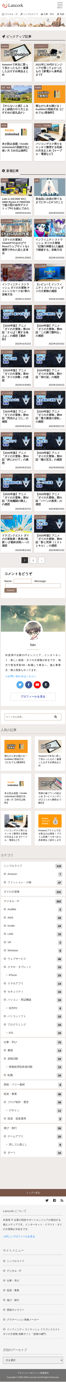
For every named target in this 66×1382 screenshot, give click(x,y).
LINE (35, 934)
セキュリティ (35, 991)
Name (8, 581)
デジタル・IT (11, 14)
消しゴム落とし (35, 1144)
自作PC (5, 180)
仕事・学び (49, 14)
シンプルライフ (30, 14)
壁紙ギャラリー (15, 1309)
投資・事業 (6, 88)
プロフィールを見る (33, 696)
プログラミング (35, 1024)
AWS (35, 917)
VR (35, 942)
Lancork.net (34, 1377)
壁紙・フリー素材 (33, 1084)
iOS (35, 1033)
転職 (37, 180)
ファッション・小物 (35, 882)
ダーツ (35, 1153)
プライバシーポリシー (28, 1373)
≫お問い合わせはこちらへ (20, 676)
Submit (10, 590)
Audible (38, 88)
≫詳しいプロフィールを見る (19, 1236)
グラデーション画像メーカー (23, 1319)
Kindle (4, 125)
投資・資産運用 (35, 1118)
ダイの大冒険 (7, 221)
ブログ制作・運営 (35, 1102)
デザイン (35, 1110)
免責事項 (44, 1373)
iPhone (35, 975)
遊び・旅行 (33, 1128)
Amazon (5, 46)
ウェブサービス (35, 959)
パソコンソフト (35, 1016)
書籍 (35, 1050)
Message (40, 581)
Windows (35, 950)
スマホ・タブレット (35, 967)
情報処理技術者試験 (35, 1067)
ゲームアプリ (35, 1136)
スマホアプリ (35, 983)
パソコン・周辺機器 (43, 125)
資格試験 (35, 1059)
